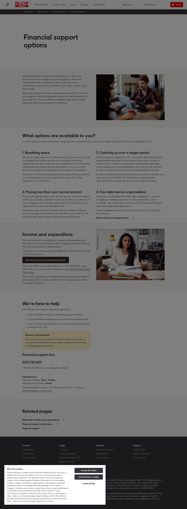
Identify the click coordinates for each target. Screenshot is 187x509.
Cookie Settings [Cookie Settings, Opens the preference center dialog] (88, 483)
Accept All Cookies (88, 470)
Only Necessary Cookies (89, 477)
